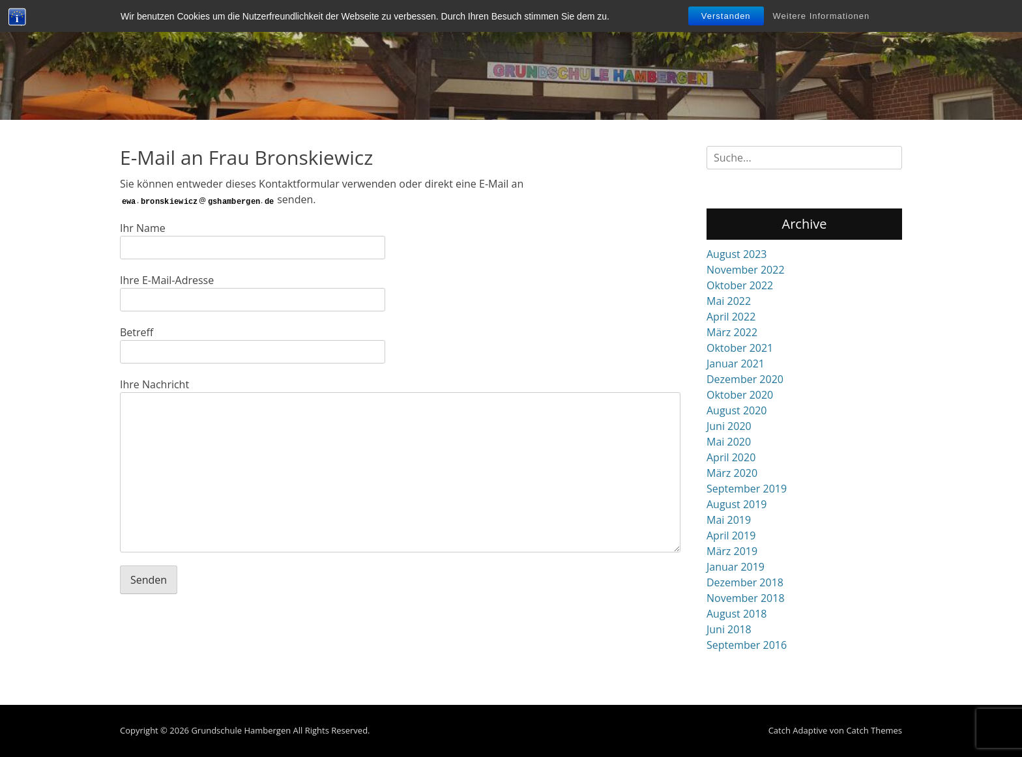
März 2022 (732, 332)
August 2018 (737, 614)
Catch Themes (874, 730)
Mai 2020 (729, 442)
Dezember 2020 (745, 379)
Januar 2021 (736, 363)
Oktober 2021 (740, 348)
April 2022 (731, 316)
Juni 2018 (729, 629)
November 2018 (746, 598)
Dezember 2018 (745, 582)
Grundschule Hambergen (241, 730)
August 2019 (737, 504)
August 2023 (737, 254)
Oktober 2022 (740, 285)
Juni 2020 (729, 426)
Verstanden (726, 16)
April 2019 (731, 535)
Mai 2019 (729, 520)
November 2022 (746, 270)
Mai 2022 (729, 301)
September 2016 (747, 645)
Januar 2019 (736, 567)
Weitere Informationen (821, 16)
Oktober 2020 (740, 395)
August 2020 (737, 410)
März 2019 (732, 551)
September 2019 (747, 488)
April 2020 (731, 457)
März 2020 (732, 473)
